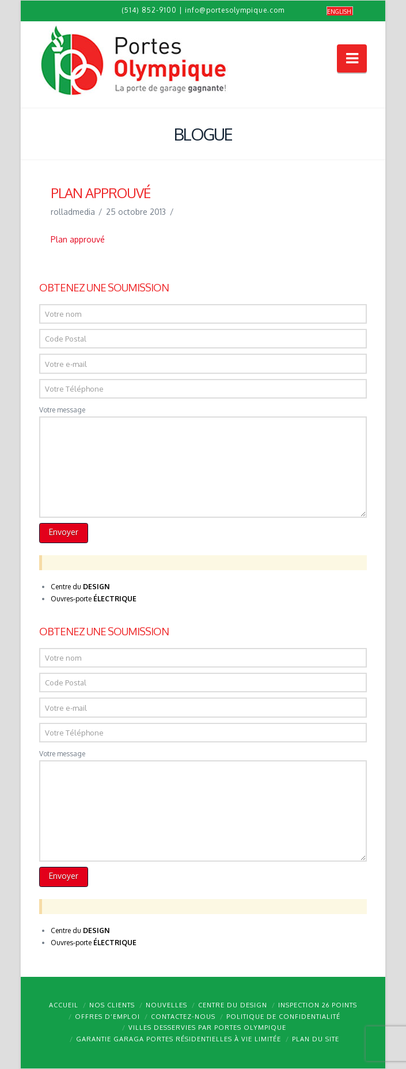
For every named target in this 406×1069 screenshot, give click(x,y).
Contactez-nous (183, 1017)
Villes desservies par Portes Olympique (207, 1027)
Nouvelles (166, 1005)
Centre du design (232, 1005)
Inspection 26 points (317, 1005)
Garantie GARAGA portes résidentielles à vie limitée (178, 1039)
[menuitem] (339, 11)
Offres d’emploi (107, 1017)
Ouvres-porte (93, 598)
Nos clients (112, 1005)
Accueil (63, 1005)
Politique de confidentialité (283, 1017)
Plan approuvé (78, 239)
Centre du (80, 586)
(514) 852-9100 (149, 10)
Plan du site (315, 1039)
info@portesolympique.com (234, 10)
